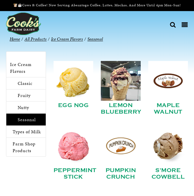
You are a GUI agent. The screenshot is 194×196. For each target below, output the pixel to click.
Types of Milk (27, 131)
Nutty (23, 107)
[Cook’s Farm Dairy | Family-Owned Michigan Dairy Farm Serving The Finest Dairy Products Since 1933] (23, 23)
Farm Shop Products (24, 147)
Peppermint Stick (75, 173)
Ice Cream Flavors (21, 67)
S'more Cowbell (168, 173)
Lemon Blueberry (121, 108)
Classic (25, 83)
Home (15, 39)
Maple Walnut (168, 108)
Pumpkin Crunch (121, 173)
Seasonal (27, 119)
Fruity (24, 95)
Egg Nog (73, 105)
